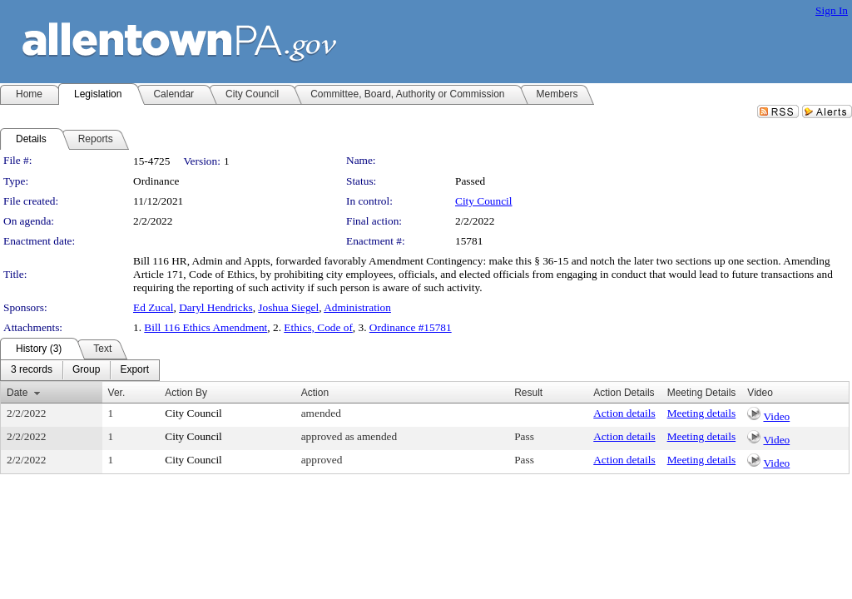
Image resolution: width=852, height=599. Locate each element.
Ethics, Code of (318, 327)
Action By (186, 393)
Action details (624, 413)
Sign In (831, 10)
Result (528, 393)
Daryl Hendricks (215, 307)
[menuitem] (31, 370)
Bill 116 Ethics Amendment (205, 327)
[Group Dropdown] (86, 370)
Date (17, 393)
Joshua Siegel (288, 307)
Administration (357, 307)
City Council (484, 201)
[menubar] (80, 370)
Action (315, 393)
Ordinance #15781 (410, 327)
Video (776, 416)
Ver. (117, 393)
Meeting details (701, 413)
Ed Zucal (153, 307)
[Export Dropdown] (134, 370)
